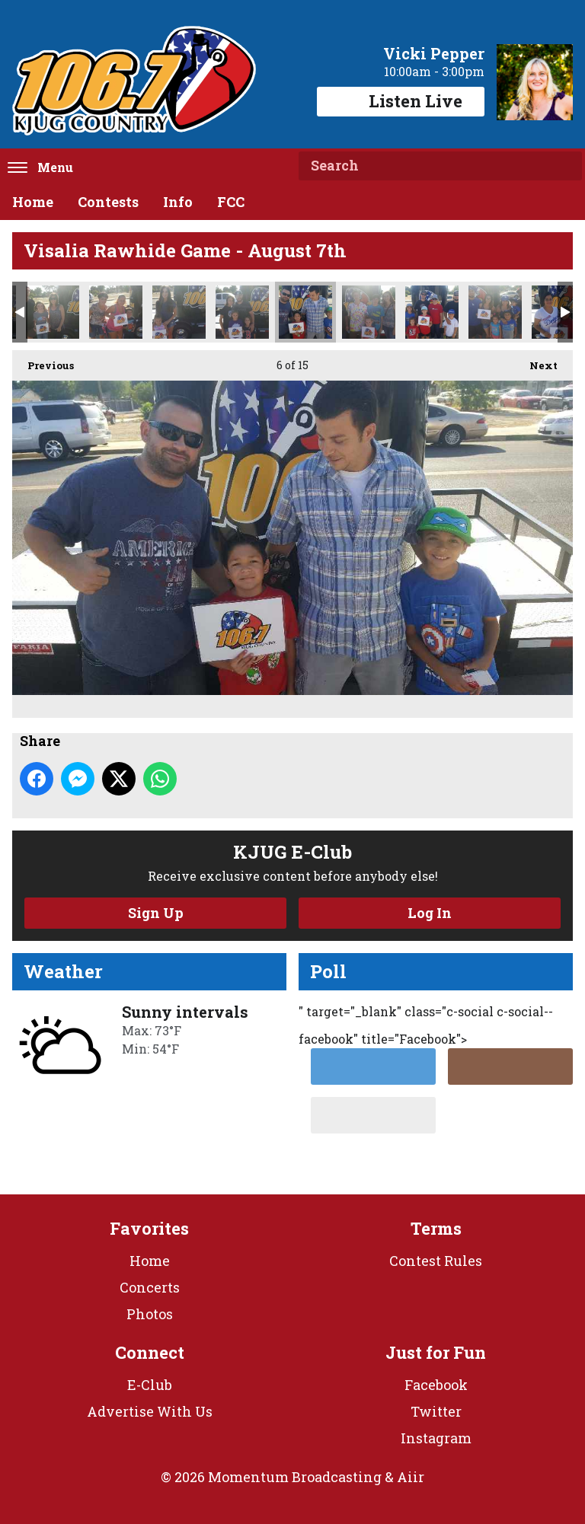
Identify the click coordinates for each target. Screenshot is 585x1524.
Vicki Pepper (433, 53)
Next (536, 361)
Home (32, 202)
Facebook (436, 1385)
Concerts (150, 1287)
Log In (430, 913)
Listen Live (400, 101)
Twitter (436, 1411)
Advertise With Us (150, 1411)
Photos (149, 1314)
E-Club (149, 1385)
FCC (231, 202)
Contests (108, 202)
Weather (63, 971)
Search (564, 166)
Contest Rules (435, 1260)
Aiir (410, 1477)
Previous (43, 361)
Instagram (436, 1438)
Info (178, 202)
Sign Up (156, 913)
